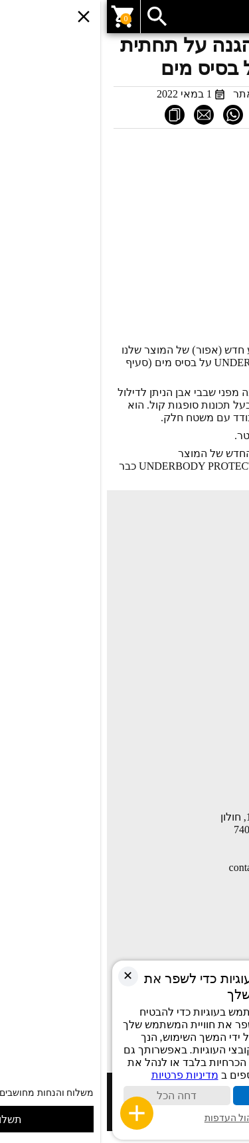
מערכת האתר (157, 94)
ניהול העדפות (125, 1118)
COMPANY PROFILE (196, 696)
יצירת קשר (220, 598)
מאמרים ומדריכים (206, 578)
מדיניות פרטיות (211, 755)
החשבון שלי (217, 656)
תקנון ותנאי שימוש (205, 735)
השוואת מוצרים (210, 637)
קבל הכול (179, 1095)
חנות (232, 558)
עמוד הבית (220, 538)
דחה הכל (70, 1095)
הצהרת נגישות (212, 775)
